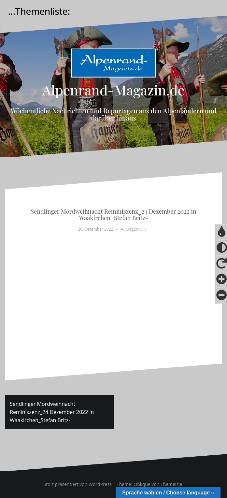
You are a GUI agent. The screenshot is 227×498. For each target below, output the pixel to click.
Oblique (142, 484)
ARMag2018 (131, 229)
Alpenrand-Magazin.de (113, 90)
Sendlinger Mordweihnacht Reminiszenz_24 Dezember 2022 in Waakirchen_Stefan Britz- (52, 412)
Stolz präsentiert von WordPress (78, 484)
